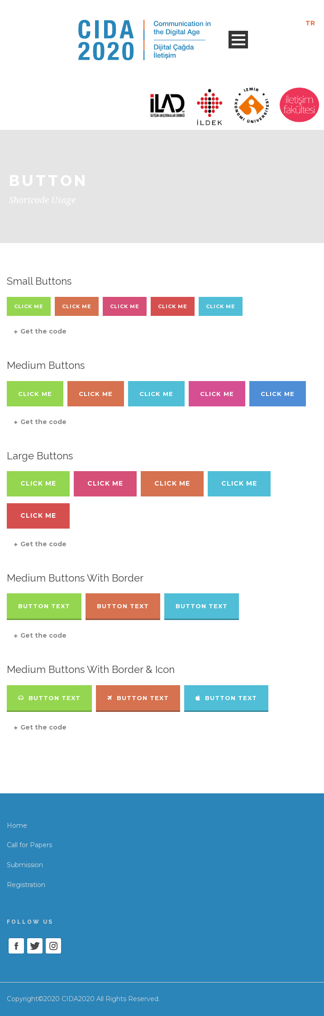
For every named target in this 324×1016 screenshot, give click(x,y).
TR (310, 23)
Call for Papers (29, 845)
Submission (25, 865)
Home (17, 825)
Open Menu (238, 39)
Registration (26, 885)
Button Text (44, 606)
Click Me (28, 306)
